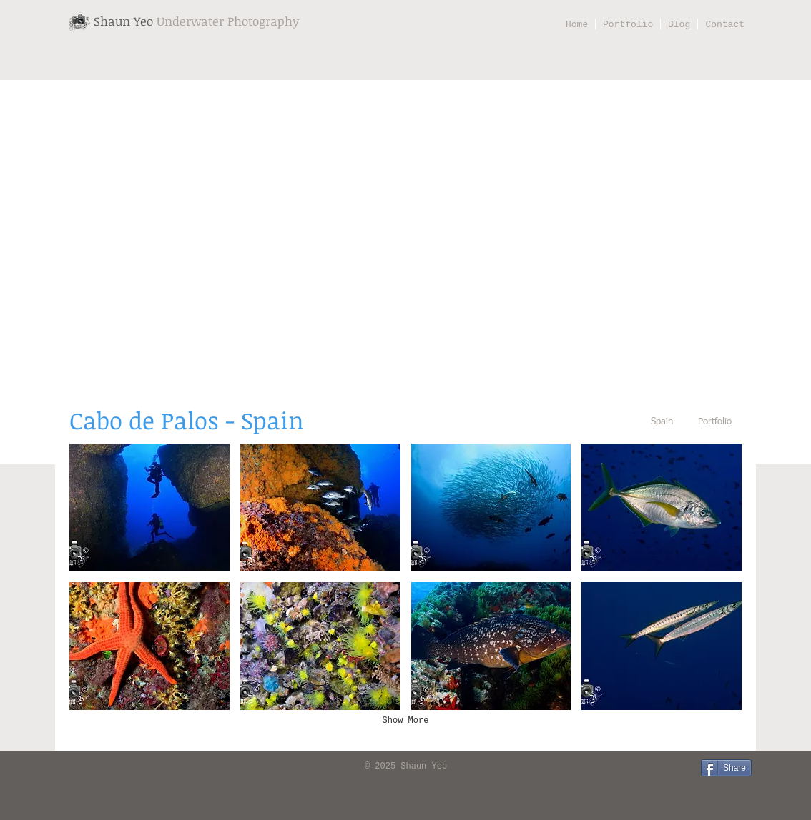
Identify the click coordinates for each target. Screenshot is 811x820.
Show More (406, 721)
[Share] (726, 767)
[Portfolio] (714, 422)
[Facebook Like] (86, 767)
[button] (149, 507)
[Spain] (661, 422)
